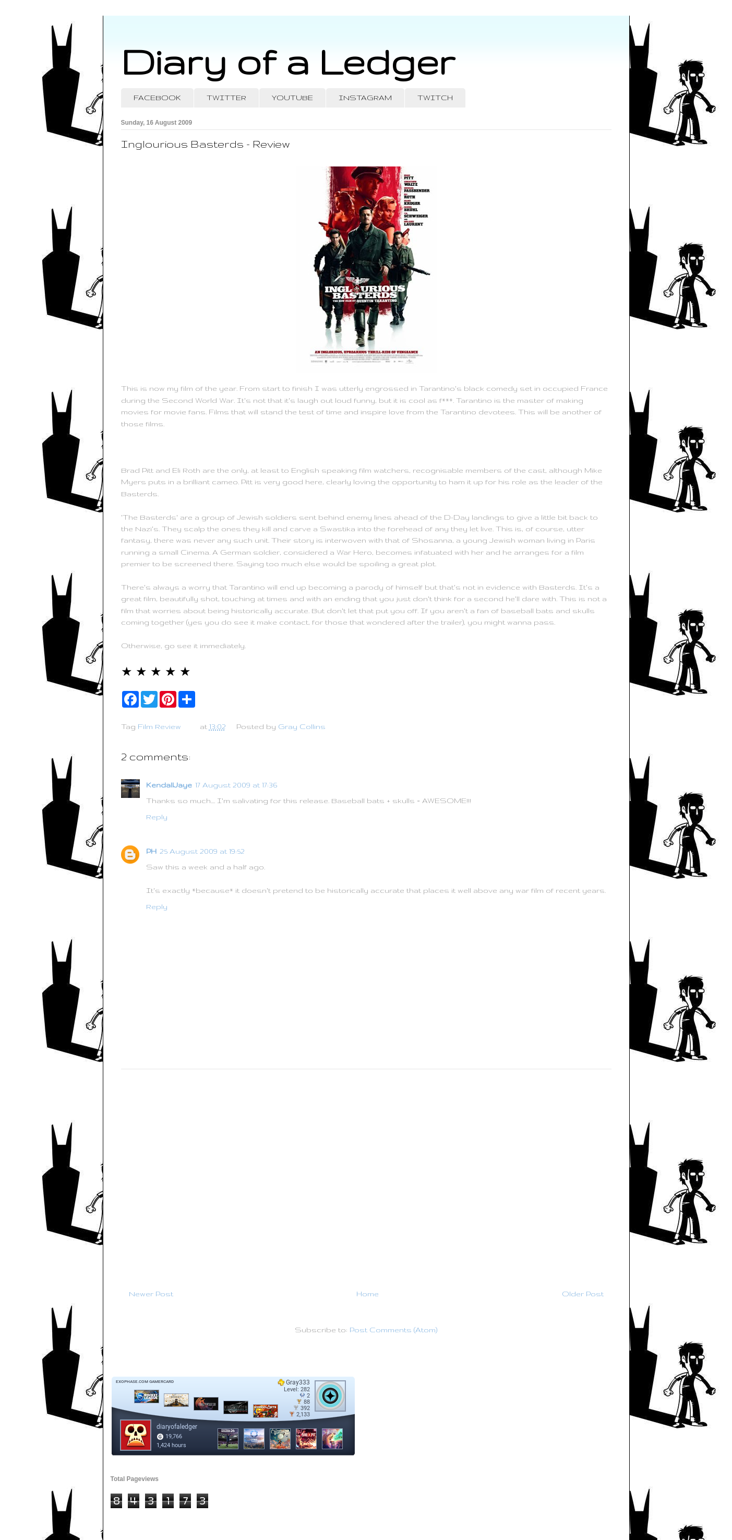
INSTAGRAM (365, 97)
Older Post (583, 1294)
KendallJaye (169, 785)
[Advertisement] (366, 1175)
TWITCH (435, 97)
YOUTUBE (292, 97)
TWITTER (226, 97)
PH (151, 851)
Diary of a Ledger (288, 61)
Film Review (159, 726)
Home (367, 1294)
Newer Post (151, 1294)
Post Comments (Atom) (393, 1330)
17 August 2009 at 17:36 (236, 785)
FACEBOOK (157, 97)
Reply (156, 817)
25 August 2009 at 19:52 (202, 851)
